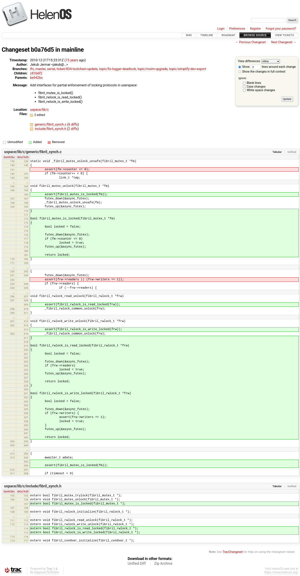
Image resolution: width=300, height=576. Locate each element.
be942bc (36, 78)
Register (255, 28)
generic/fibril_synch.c (51, 124)
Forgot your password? (281, 28)
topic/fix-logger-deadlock (117, 69)
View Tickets (284, 35)
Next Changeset (281, 42)
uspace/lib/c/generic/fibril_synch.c (33, 152)
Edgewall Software (46, 572)
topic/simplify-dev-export (187, 69)
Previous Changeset (252, 42)
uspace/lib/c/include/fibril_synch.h (32, 486)
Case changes (256, 86)
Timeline (206, 35)
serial (51, 69)
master (40, 69)
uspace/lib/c (39, 110)
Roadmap (228, 35)
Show (244, 67)
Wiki (189, 35)
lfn (32, 69)
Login (221, 28)
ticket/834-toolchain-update (77, 69)
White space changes (261, 90)
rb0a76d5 (23, 157)
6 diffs (73, 124)
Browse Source (255, 35)
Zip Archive (163, 563)
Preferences (237, 28)
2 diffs (73, 129)
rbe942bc (9, 157)
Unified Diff (137, 563)
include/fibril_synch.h (51, 129)
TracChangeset (232, 552)
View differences (249, 61)
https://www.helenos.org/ (281, 572)
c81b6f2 (36, 73)
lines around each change (273, 67)
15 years (72, 60)
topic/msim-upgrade (153, 69)
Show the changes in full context (261, 71)
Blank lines (254, 83)
